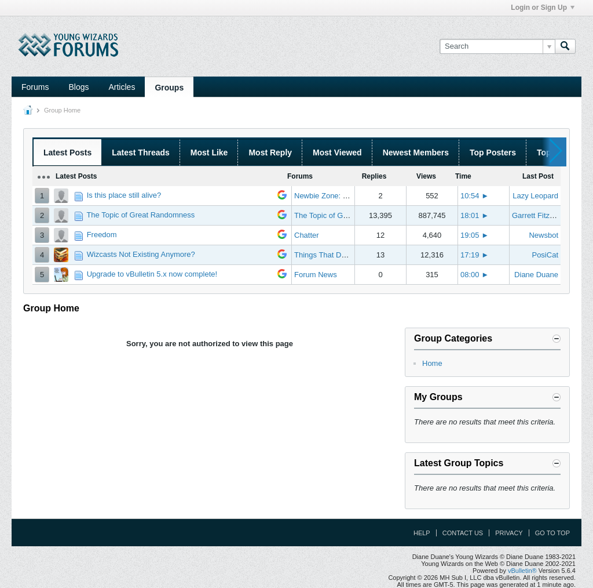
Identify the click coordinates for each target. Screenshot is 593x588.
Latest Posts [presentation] (67, 152)
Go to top (552, 532)
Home (432, 363)
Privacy (508, 532)
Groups (169, 87)
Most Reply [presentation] (270, 152)
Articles (121, 87)
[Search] (497, 46)
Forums (35, 87)
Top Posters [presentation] (493, 152)
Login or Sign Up (542, 7)
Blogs (78, 87)
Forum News (315, 274)
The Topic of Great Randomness (140, 214)
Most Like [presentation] (209, 152)
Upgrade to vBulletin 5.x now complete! (152, 274)
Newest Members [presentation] (416, 152)
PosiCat (545, 255)
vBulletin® (522, 570)
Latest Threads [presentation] (141, 152)
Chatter (306, 235)
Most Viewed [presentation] (337, 152)
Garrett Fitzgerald (541, 215)
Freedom (102, 234)
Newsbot (543, 235)
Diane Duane (536, 274)
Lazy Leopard (535, 195)
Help (421, 532)
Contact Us (463, 532)
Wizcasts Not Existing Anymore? (141, 254)
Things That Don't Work (333, 255)
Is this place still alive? (124, 195)
